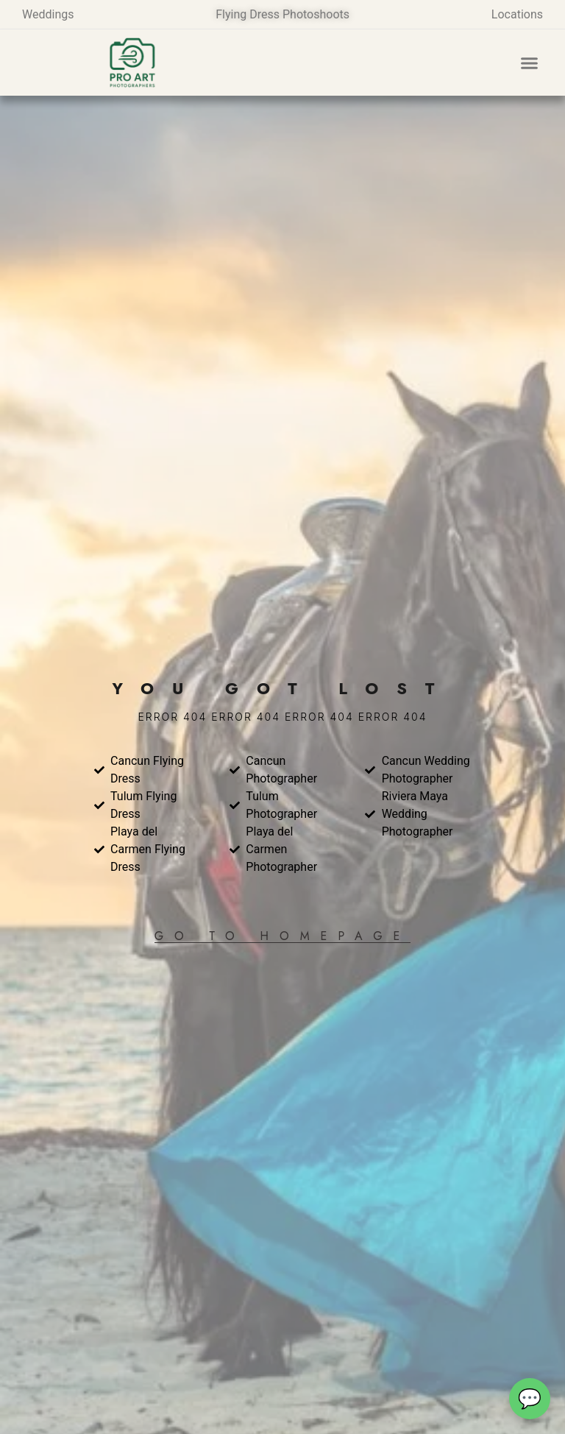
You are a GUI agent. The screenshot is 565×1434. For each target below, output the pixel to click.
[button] (530, 63)
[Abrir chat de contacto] (529, 1398)
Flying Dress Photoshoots (282, 14)
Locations (517, 14)
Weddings (48, 14)
